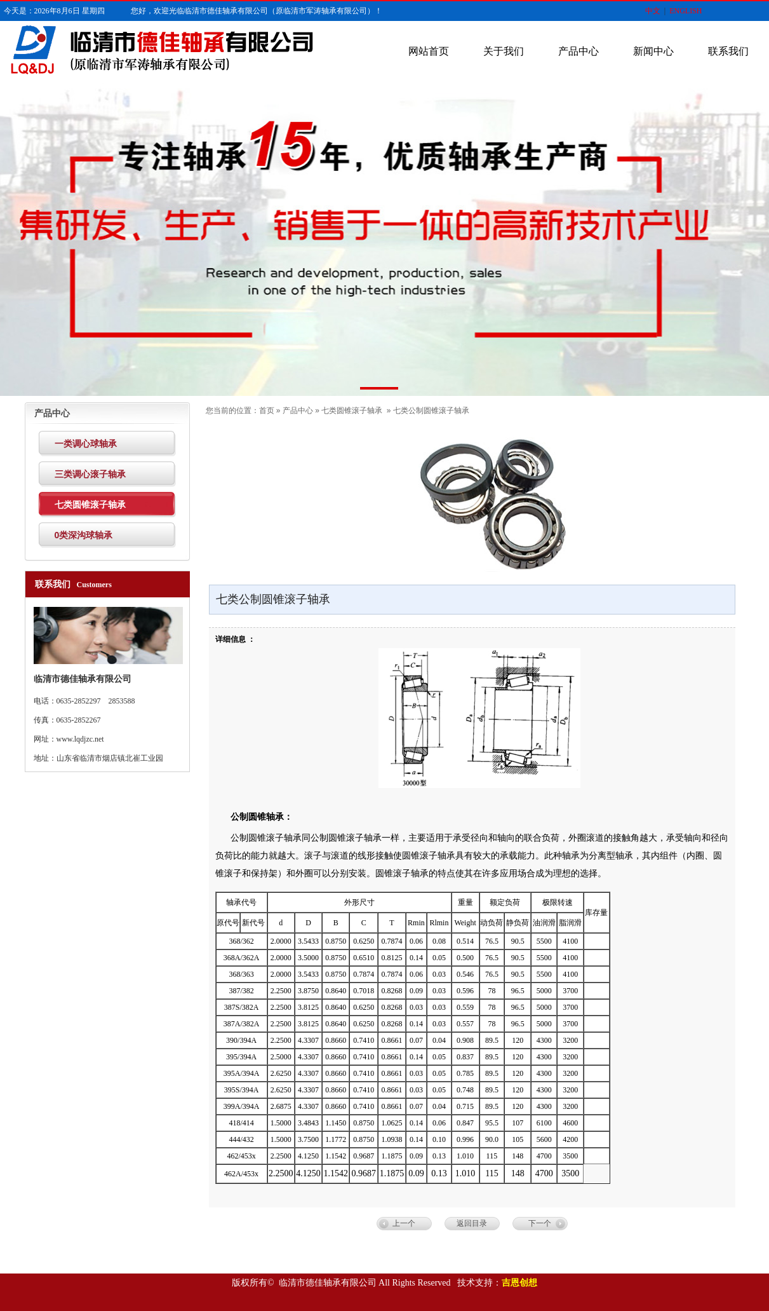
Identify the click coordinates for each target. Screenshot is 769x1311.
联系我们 (728, 51)
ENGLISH (685, 10)
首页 (266, 410)
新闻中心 (653, 51)
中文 (652, 10)
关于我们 (503, 51)
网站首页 (428, 51)
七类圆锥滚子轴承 (351, 410)
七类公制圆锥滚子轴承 (431, 410)
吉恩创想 (519, 1282)
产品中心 (578, 51)
